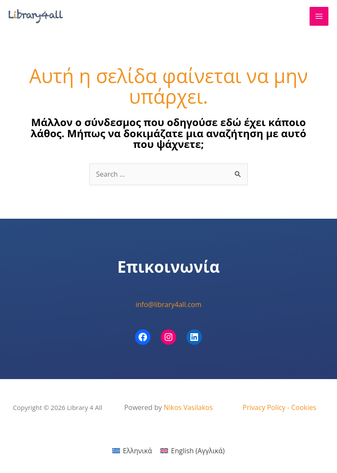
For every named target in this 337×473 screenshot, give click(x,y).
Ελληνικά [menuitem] (137, 450)
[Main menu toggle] (319, 16)
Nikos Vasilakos (188, 407)
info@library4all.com (168, 304)
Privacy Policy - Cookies (279, 407)
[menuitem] (132, 450)
